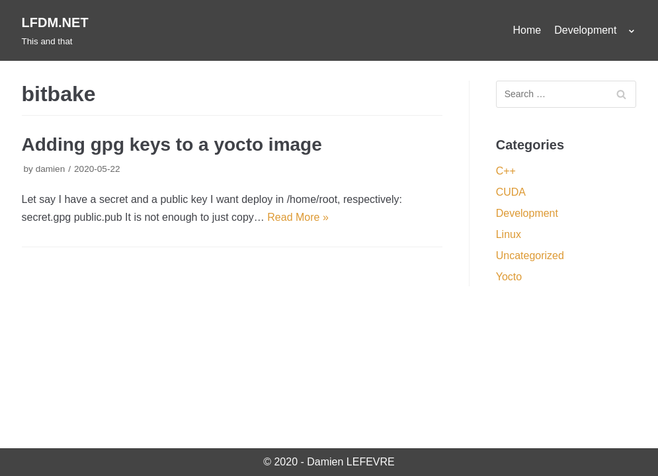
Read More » (298, 217)
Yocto (509, 276)
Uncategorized (530, 255)
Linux (508, 234)
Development (527, 213)
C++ (506, 171)
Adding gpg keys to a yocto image (172, 144)
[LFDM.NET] (55, 30)
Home (527, 30)
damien (50, 169)
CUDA (511, 192)
